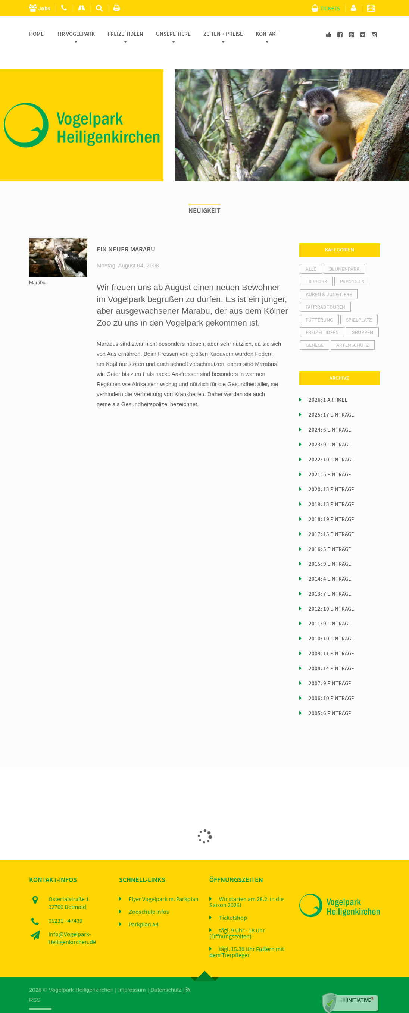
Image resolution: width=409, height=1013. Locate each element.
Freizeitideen (125, 34)
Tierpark (316, 264)
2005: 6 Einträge (330, 696)
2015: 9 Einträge (330, 547)
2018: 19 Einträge (331, 502)
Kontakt (267, 34)
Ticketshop (233, 900)
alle (311, 251)
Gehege (315, 327)
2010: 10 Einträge (331, 621)
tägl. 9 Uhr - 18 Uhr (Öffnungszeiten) (237, 916)
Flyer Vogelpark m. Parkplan (164, 881)
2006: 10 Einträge (331, 681)
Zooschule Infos (149, 894)
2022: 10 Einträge (331, 442)
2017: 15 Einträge (331, 517)
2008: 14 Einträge (331, 651)
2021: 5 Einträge (330, 457)
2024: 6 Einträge (330, 412)
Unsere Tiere (173, 34)
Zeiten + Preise (223, 34)
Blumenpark (344, 251)
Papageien (352, 264)
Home (36, 34)
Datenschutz (165, 972)
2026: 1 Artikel (328, 382)
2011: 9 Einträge (330, 606)
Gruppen (362, 315)
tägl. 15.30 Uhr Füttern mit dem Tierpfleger (246, 934)
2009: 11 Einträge (331, 636)
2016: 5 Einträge (330, 532)
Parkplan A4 (144, 907)
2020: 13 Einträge (331, 472)
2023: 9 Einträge (330, 427)
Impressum (132, 972)
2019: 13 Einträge (331, 487)
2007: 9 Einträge (330, 666)
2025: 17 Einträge (331, 397)
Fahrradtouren (325, 289)
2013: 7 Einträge (330, 576)
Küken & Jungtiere (329, 277)
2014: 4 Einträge (330, 561)
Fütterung (319, 302)
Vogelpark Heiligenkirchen (81, 972)
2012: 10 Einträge (331, 591)
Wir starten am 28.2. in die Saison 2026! (246, 884)
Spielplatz (359, 302)
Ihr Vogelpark (75, 34)
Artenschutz (352, 327)
